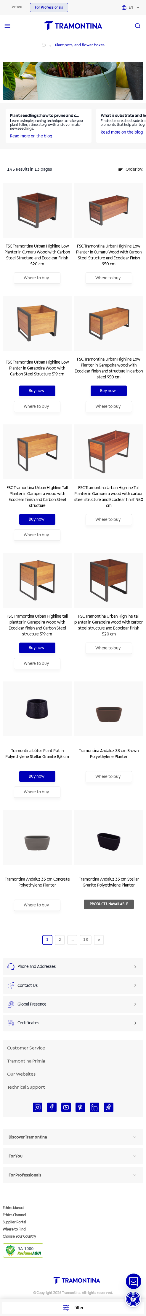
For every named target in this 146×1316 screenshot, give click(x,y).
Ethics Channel (14, 1215)
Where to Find (14, 1229)
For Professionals (49, 7)
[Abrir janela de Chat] (133, 1281)
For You (16, 7)
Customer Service (26, 1048)
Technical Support (26, 1087)
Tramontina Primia (26, 1061)
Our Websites (21, 1074)
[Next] (99, 940)
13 (85, 940)
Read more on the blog (31, 136)
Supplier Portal (14, 1222)
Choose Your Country (19, 1237)
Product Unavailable (109, 904)
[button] (133, 1299)
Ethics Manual (13, 1208)
